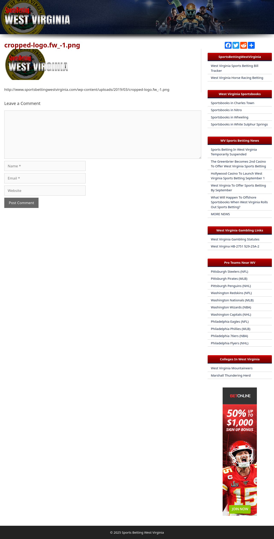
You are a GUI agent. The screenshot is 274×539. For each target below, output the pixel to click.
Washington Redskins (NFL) (231, 293)
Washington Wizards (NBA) (231, 307)
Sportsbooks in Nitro (226, 110)
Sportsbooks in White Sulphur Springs (239, 124)
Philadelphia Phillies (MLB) (230, 329)
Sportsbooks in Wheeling (229, 117)
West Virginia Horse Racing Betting (237, 77)
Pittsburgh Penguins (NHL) (231, 286)
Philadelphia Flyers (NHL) (229, 343)
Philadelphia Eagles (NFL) (230, 321)
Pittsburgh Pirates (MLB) (229, 278)
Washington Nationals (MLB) (232, 300)
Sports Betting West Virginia (143, 532)
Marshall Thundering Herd (231, 375)
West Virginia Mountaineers (232, 368)
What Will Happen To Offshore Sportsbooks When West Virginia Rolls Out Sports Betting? (239, 202)
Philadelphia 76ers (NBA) (229, 336)
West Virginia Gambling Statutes (235, 239)
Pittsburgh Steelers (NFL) (229, 271)
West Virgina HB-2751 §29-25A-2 (235, 246)
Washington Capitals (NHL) (231, 314)
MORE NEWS (220, 214)
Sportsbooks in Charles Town (232, 103)
